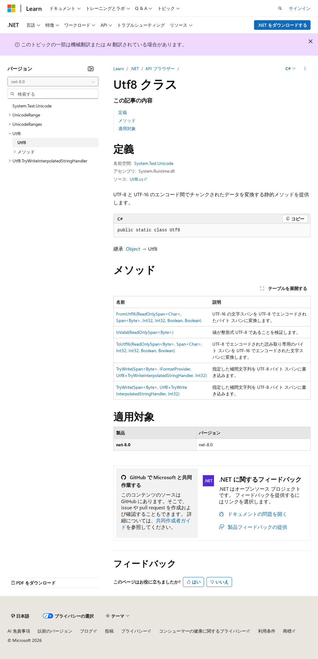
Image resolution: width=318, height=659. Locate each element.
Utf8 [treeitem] (21, 142)
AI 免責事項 (18, 631)
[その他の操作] (305, 69)
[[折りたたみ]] (90, 68)
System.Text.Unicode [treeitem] (32, 106)
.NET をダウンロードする (282, 25)
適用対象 (127, 128)
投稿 (109, 631)
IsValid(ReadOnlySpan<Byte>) (144, 332)
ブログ (86, 631)
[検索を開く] (280, 8)
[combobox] (52, 82)
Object (133, 248)
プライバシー (134, 631)
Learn (118, 68)
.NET (134, 68)
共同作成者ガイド (156, 523)
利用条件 (266, 631)
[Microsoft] (11, 8)
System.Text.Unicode (153, 163)
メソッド (127, 120)
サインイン (300, 8)
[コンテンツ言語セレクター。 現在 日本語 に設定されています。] (20, 616)
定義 (122, 112)
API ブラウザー (160, 68)
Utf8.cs (136, 179)
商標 (287, 631)
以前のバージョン (55, 631)
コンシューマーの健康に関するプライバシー (202, 631)
